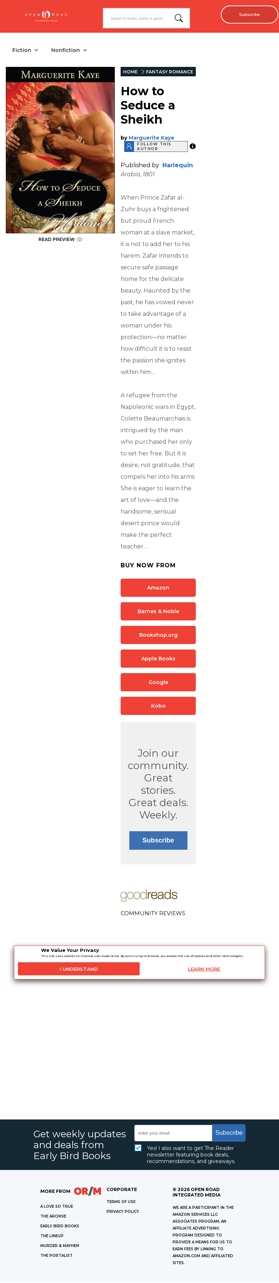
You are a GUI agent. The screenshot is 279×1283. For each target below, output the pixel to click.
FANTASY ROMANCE (169, 72)
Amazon (158, 588)
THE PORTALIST (56, 1256)
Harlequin (177, 165)
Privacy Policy (122, 1212)
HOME (130, 72)
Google (158, 682)
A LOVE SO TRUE (56, 1207)
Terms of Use (121, 1202)
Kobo (158, 706)
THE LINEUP (52, 1236)
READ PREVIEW (60, 240)
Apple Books (158, 659)
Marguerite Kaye (151, 138)
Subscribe (246, 14)
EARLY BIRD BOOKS (59, 1226)
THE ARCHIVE (53, 1217)
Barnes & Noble (158, 611)
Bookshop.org (158, 635)
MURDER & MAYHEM (59, 1246)
